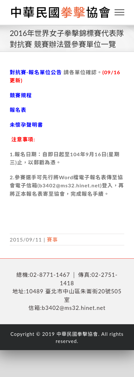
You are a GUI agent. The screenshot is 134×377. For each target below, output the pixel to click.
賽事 (52, 239)
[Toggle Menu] (119, 12)
